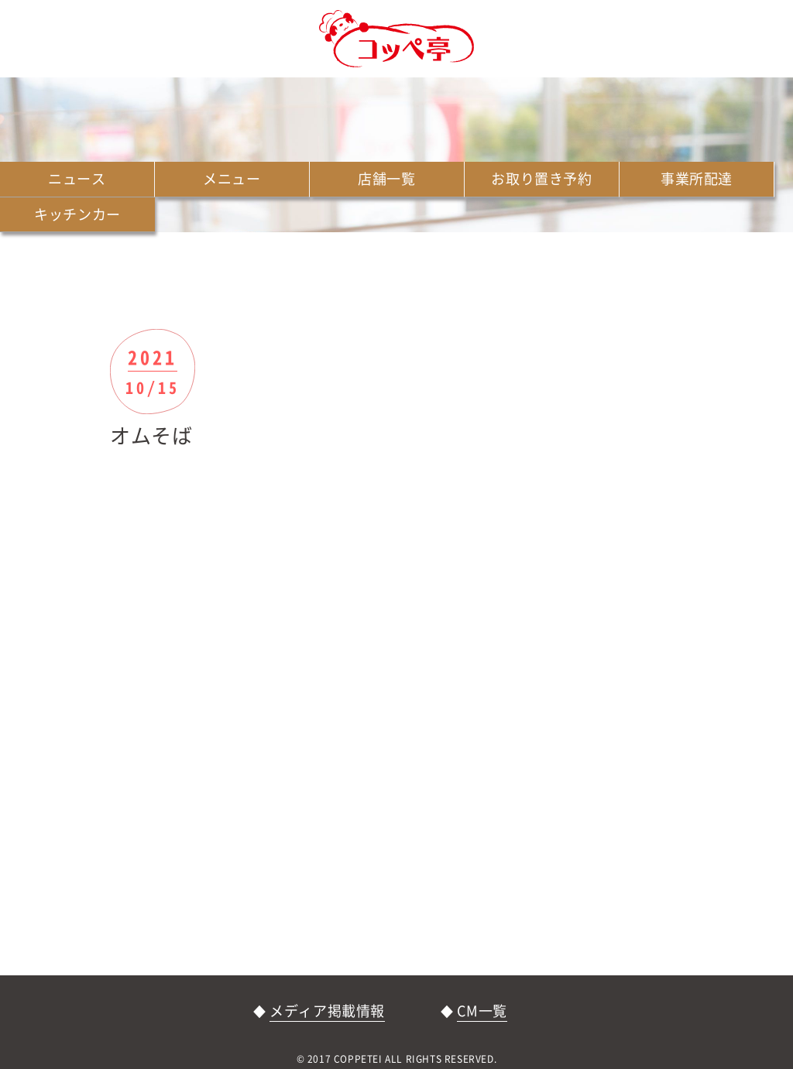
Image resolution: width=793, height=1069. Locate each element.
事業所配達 (697, 178)
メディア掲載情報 (327, 1010)
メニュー (231, 178)
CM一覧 (481, 1010)
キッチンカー (77, 214)
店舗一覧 (386, 178)
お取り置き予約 (541, 178)
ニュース (76, 178)
